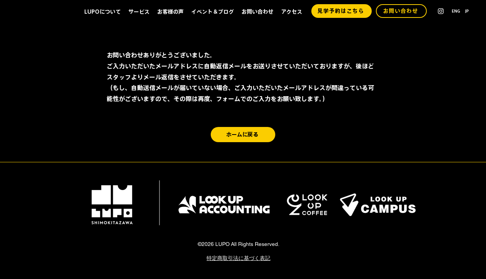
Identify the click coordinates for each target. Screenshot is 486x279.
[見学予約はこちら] (341, 11)
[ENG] (456, 11)
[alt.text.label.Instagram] (441, 11)
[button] (102, 11)
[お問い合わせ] (401, 11)
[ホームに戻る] (243, 134)
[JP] (468, 11)
